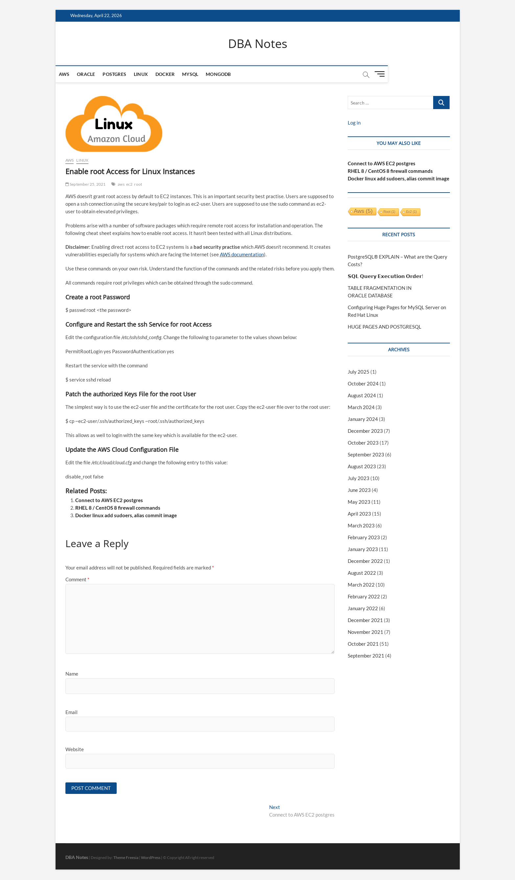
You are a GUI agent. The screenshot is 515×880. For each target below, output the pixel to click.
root (138, 184)
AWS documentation (242, 255)
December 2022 (365, 561)
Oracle (96, 74)
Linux (151, 74)
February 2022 (364, 596)
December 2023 (365, 431)
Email (71, 712)
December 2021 (365, 620)
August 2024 (362, 396)
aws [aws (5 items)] (363, 211)
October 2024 (363, 384)
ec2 (129, 184)
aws (121, 184)
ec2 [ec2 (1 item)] (411, 212)
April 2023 (359, 514)
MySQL (200, 74)
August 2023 (362, 467)
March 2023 (361, 525)
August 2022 (362, 573)
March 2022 (361, 585)
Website (74, 750)
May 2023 (359, 502)
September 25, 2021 (85, 184)
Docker (174, 74)
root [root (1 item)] (389, 212)
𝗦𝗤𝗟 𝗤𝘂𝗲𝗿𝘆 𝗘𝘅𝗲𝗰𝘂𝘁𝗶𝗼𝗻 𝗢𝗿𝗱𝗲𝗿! (385, 276)
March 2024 (361, 407)
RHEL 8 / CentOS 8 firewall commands (117, 508)
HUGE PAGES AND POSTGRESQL (384, 327)
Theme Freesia (125, 858)
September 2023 (366, 455)
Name (71, 674)
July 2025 (358, 372)
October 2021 (363, 644)
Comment (77, 580)
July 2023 (358, 478)
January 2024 (363, 419)
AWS (74, 74)
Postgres (124, 74)
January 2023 (363, 549)
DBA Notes (257, 43)
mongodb (228, 74)
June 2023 (359, 490)
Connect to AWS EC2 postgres (109, 500)
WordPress (150, 858)
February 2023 (364, 537)
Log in (354, 123)
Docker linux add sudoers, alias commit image (126, 516)
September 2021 (366, 656)
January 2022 (363, 608)
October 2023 (363, 443)
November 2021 (365, 632)
